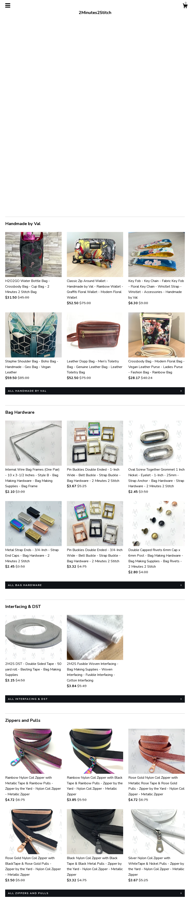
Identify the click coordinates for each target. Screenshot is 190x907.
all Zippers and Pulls (28, 704)
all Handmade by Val (27, 201)
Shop (9, 878)
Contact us (13, 890)
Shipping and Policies (21, 884)
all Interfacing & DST (28, 509)
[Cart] (185, 6)
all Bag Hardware (25, 396)
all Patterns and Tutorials (33, 806)
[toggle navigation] (7, 5)
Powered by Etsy (160, 890)
